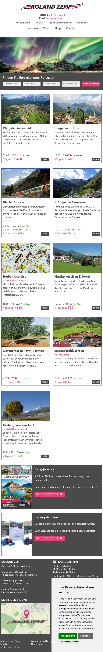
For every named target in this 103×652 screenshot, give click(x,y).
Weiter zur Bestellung (49, 493)
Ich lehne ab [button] (85, 636)
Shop (58, 28)
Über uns (82, 23)
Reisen (39, 23)
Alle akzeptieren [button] (68, 636)
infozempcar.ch (56, 18)
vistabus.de (16, 646)
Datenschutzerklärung (41, 641)
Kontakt (70, 28)
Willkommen (22, 23)
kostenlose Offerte (38, 28)
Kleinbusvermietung (60, 23)
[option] (51, 54)
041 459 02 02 (57, 15)
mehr (45, 158)
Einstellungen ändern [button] (70, 642)
